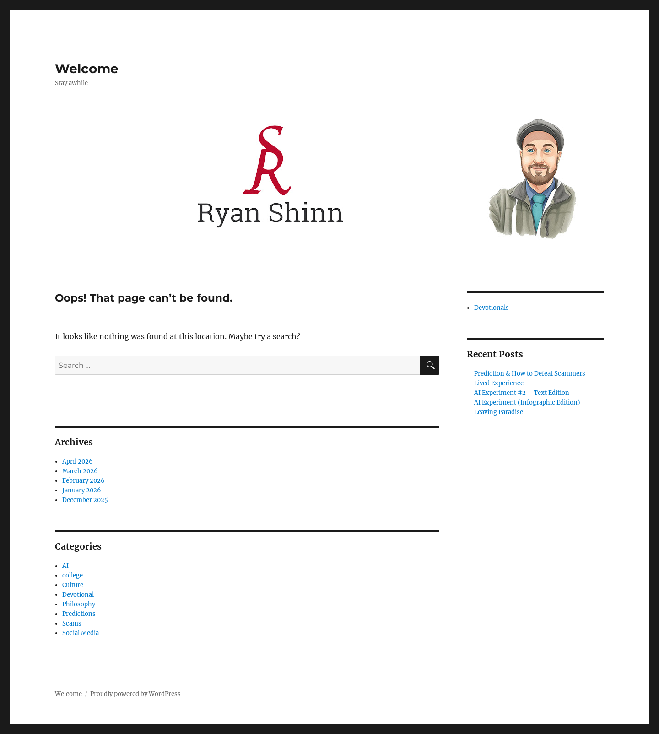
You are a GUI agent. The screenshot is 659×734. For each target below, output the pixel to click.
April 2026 (77, 461)
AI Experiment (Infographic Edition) (527, 402)
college (72, 575)
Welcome (87, 68)
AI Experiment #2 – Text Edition (521, 393)
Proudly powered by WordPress (135, 694)
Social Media (80, 633)
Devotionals (491, 308)
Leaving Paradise (498, 412)
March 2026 (80, 471)
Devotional (78, 595)
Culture (72, 585)
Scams (71, 623)
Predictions (79, 614)
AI (65, 566)
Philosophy (78, 604)
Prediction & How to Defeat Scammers (529, 374)
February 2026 (83, 481)
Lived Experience (499, 383)
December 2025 (85, 500)
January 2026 (81, 490)
